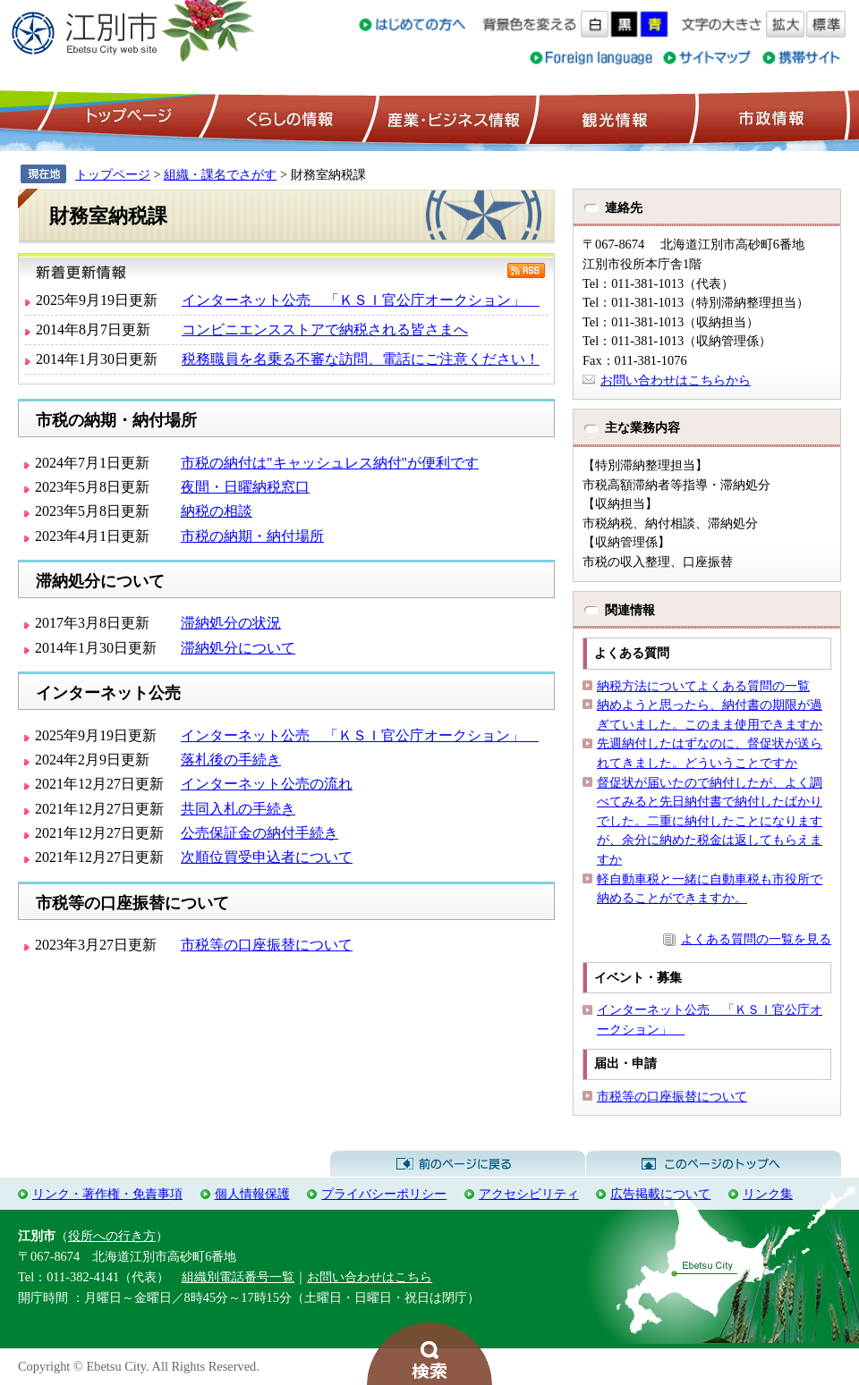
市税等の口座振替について (267, 944)
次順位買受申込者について (267, 857)
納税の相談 (216, 511)
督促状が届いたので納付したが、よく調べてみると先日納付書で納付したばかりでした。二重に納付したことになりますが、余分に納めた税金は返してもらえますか (709, 820)
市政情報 (769, 117)
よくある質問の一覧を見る (756, 939)
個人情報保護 (252, 1194)
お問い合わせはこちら (369, 1277)
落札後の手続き (231, 759)
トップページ (126, 117)
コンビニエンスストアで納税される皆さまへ (325, 329)
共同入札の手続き (238, 808)
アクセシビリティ (529, 1194)
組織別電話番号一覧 (238, 1277)
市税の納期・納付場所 (252, 536)
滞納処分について (238, 647)
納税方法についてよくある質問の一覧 (703, 686)
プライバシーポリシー (384, 1194)
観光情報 (612, 117)
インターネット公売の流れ (267, 783)
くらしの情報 (288, 117)
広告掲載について (660, 1194)
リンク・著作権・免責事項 (107, 1194)
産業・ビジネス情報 (450, 117)
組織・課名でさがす (220, 174)
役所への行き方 (112, 1236)
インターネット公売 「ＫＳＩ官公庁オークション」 (361, 300)
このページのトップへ (713, 1164)
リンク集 (768, 1194)
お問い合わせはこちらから (675, 380)
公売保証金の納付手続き (259, 832)
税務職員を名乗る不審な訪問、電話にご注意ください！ (361, 359)
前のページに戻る (457, 1164)
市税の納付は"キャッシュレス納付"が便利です (330, 462)
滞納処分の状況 (231, 622)
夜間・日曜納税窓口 (245, 486)
